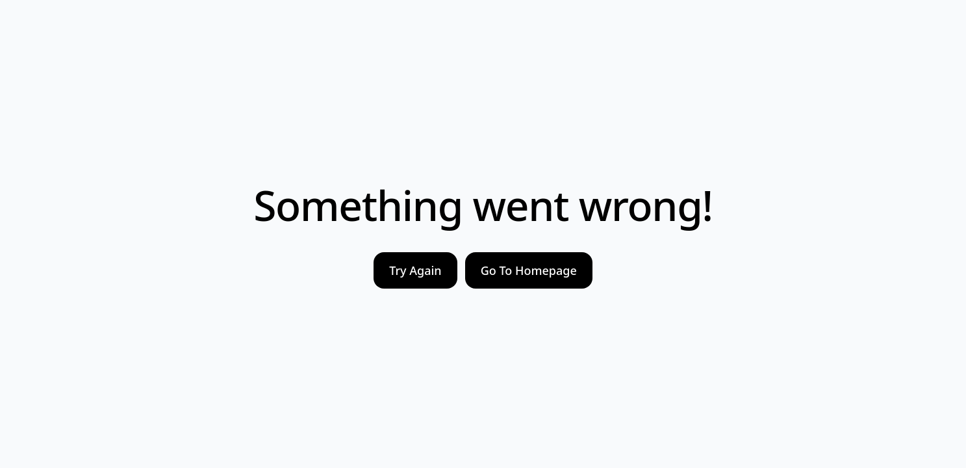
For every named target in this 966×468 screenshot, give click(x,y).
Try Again (415, 270)
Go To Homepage (529, 270)
